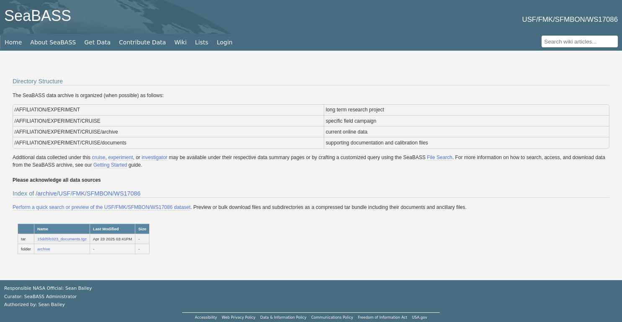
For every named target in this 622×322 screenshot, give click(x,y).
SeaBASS (37, 15)
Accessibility (206, 317)
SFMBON (100, 193)
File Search (439, 157)
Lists (202, 42)
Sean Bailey (51, 304)
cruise (98, 157)
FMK (78, 193)
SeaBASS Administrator (50, 296)
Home (13, 42)
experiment (120, 157)
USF (65, 193)
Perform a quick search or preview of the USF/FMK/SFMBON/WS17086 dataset (102, 207)
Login (224, 42)
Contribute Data (142, 42)
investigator (154, 157)
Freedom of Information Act (382, 317)
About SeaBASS (53, 42)
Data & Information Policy (283, 317)
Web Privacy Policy (239, 317)
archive (47, 193)
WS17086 (127, 193)
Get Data (97, 42)
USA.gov (419, 317)
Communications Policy (332, 317)
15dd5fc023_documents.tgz (62, 239)
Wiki (180, 42)
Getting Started (110, 165)
